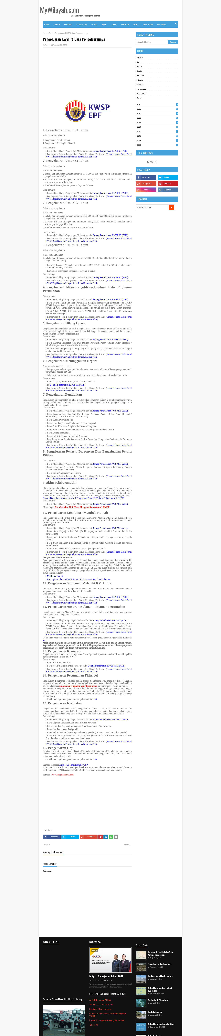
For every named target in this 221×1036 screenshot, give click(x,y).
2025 (157, 109)
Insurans (140, 84)
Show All (94, 1025)
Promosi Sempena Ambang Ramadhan (106, 1020)
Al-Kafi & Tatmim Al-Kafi (100, 1000)
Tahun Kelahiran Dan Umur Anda (159, 964)
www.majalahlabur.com (63, 775)
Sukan (139, 98)
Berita (51, 33)
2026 (157, 104)
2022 (157, 122)
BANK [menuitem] (104, 24)
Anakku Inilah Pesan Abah (100, 1004)
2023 (157, 118)
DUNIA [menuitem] (136, 24)
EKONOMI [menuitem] (68, 24)
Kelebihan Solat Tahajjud (100, 1009)
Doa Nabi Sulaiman (155, 1012)
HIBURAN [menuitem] (125, 24)
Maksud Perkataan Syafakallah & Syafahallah (160, 989)
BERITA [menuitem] (57, 24)
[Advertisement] (87, 70)
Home (45, 33)
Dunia (139, 71)
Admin (47, 45)
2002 (157, 145)
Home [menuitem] (46, 24)
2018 (157, 140)
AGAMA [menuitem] (94, 24)
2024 (157, 113)
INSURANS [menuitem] (161, 24)
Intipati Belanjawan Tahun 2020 (106, 976)
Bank (139, 62)
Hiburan (140, 80)
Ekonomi (140, 75)
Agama (140, 57)
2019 (157, 136)
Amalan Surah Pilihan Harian (158, 1000)
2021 (157, 127)
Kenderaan (141, 89)
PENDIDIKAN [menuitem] (81, 24)
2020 (157, 131)
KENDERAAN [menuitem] (148, 24)
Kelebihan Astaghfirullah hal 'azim (160, 976)
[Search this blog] (152, 42)
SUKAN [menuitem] (114, 24)
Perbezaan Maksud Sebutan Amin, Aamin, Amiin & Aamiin (160, 953)
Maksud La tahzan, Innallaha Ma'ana (161, 1024)
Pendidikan (141, 93)
